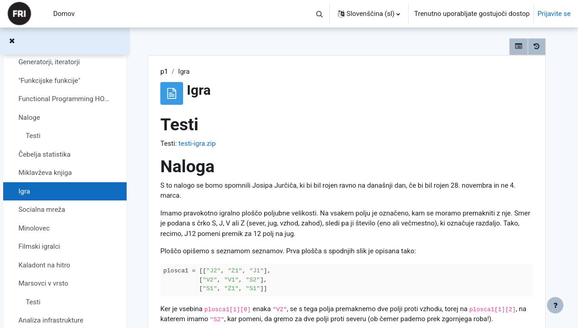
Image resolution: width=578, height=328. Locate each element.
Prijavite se (554, 14)
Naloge (29, 117)
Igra (24, 191)
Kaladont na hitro (44, 265)
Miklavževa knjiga (45, 173)
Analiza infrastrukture (50, 320)
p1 (164, 71)
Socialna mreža (41, 209)
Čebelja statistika (44, 154)
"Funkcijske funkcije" (49, 81)
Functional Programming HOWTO (64, 99)
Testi (33, 136)
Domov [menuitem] (64, 14)
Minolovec (34, 228)
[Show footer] (555, 305)
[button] (319, 13)
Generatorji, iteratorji (49, 62)
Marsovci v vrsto (43, 283)
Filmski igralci (39, 246)
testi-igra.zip (197, 143)
